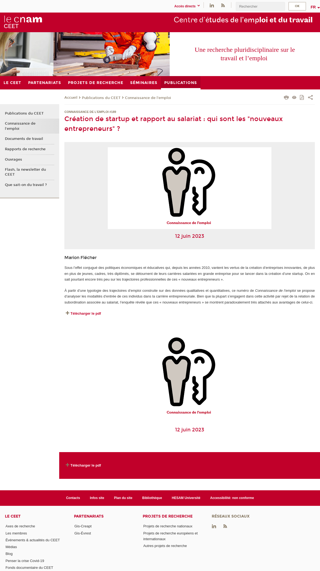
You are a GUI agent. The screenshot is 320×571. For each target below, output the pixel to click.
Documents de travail (24, 139)
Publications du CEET (101, 98)
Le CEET (13, 516)
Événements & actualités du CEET (32, 540)
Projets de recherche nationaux (167, 526)
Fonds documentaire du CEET (29, 568)
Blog (9, 554)
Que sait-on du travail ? (26, 185)
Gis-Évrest (82, 533)
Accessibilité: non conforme (232, 498)
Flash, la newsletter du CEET (25, 172)
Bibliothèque (152, 498)
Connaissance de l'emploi (148, 98)
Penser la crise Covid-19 (24, 561)
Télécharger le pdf (85, 313)
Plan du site (123, 498)
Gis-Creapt (83, 526)
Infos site (97, 498)
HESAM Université (186, 498)
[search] (260, 6)
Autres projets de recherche (165, 546)
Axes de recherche (20, 526)
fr (313, 7)
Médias (11, 547)
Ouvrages (13, 159)
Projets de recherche (168, 516)
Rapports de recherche (25, 149)
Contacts (73, 498)
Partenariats (89, 516)
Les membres (16, 533)
